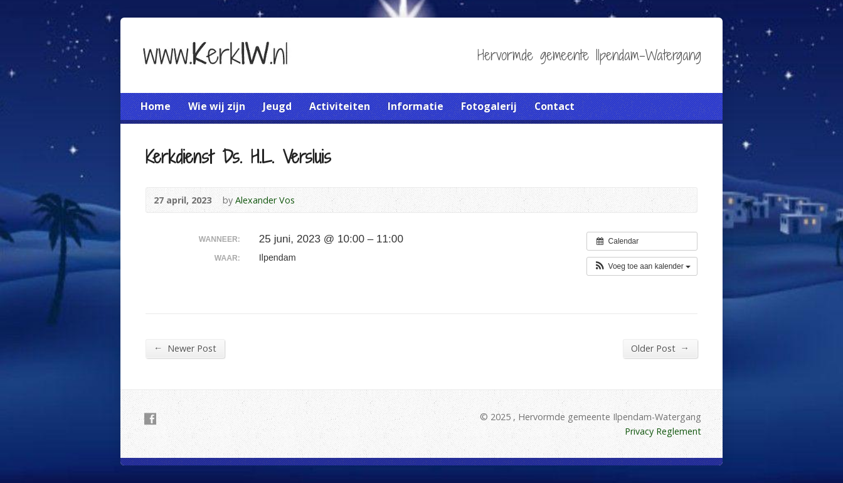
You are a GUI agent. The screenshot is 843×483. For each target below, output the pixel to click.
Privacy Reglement (663, 431)
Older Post (660, 348)
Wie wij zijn (216, 106)
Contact (554, 106)
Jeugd (277, 106)
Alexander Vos (265, 200)
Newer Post (185, 348)
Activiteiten (339, 106)
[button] (642, 266)
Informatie (415, 106)
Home (155, 106)
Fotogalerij (489, 106)
